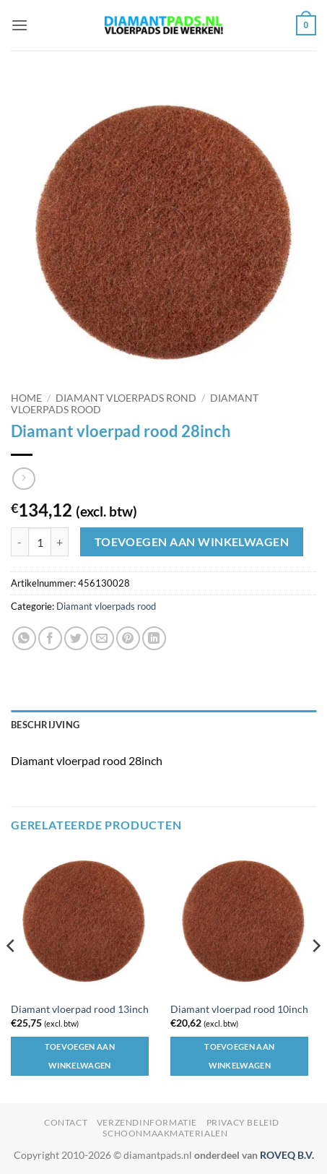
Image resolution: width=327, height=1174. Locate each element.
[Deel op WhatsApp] (24, 638)
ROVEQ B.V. (287, 1155)
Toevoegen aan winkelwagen (192, 541)
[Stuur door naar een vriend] (102, 638)
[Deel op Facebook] (50, 638)
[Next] (315, 974)
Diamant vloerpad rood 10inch (239, 1009)
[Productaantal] (39, 541)
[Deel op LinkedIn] (154, 638)
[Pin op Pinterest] (128, 638)
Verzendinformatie (147, 1122)
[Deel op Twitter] (76, 638)
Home (26, 398)
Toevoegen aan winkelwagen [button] (80, 1056)
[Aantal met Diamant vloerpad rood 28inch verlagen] (19, 541)
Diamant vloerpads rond (126, 398)
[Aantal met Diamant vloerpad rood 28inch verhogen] (60, 541)
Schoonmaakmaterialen (165, 1133)
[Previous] (11, 974)
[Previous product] (23, 478)
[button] (19, 25)
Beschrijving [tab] (45, 724)
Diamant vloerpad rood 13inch (80, 1009)
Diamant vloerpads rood (106, 606)
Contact (65, 1122)
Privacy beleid (243, 1122)
